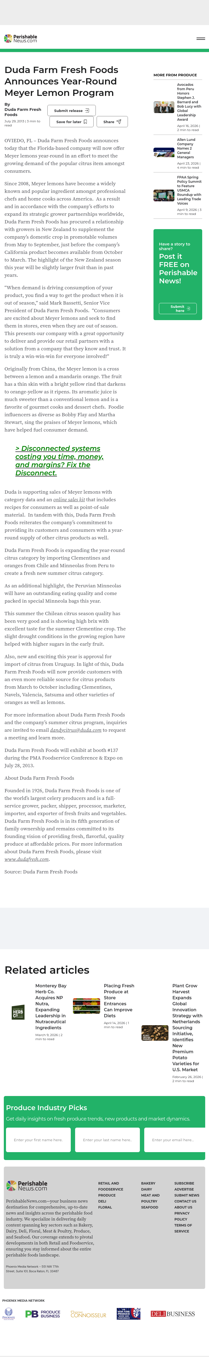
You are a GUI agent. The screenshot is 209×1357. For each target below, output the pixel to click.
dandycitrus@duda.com (76, 729)
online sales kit (69, 499)
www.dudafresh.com (27, 859)
